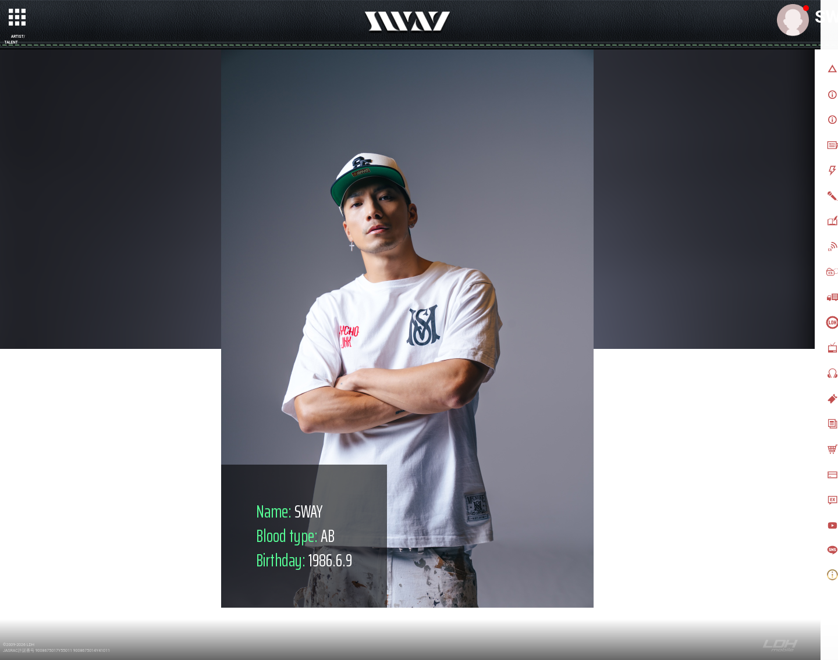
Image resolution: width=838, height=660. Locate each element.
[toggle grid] (18, 18)
